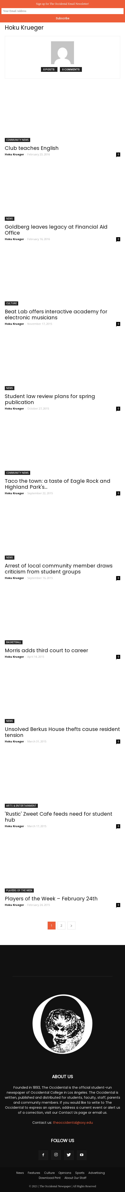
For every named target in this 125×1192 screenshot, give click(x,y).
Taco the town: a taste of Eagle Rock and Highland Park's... (57, 484)
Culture (11, 303)
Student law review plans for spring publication (50, 399)
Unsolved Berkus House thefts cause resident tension (62, 732)
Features (34, 1173)
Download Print (50, 1178)
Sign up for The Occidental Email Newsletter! (62, 3)
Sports (80, 1173)
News (9, 218)
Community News (17, 140)
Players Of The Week (19, 890)
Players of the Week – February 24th (51, 898)
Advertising (96, 1173)
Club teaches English (32, 148)
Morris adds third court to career (46, 650)
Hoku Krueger (14, 154)
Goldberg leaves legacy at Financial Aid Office (56, 229)
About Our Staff (75, 1178)
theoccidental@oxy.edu (73, 1122)
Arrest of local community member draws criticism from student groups (59, 568)
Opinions (64, 1173)
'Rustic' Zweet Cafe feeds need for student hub (58, 816)
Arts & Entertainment (21, 805)
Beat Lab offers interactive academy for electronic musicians (56, 314)
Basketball (13, 642)
